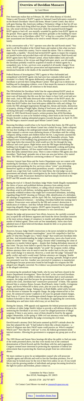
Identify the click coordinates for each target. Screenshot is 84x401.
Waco (30, 395)
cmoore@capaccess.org (58, 384)
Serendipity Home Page (46, 395)
